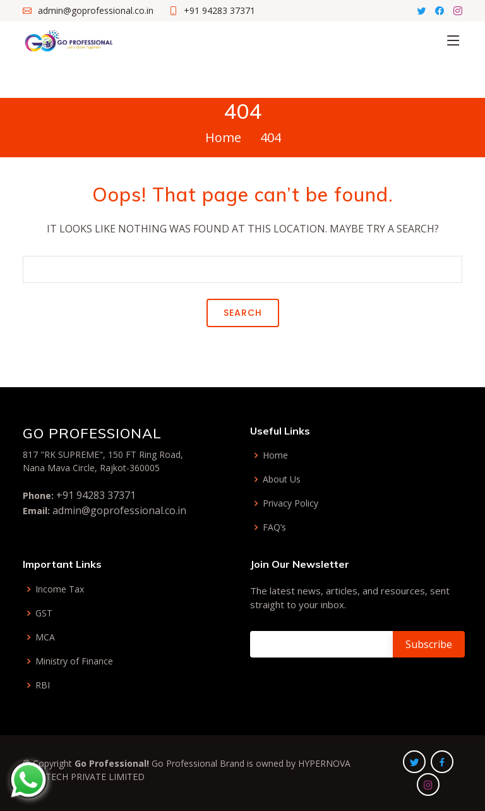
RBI (42, 685)
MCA (45, 637)
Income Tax (59, 589)
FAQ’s (274, 527)
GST (43, 613)
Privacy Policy (290, 503)
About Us (282, 479)
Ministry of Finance (74, 661)
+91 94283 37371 (96, 495)
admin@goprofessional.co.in (119, 510)
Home (223, 137)
